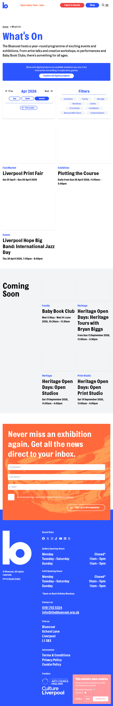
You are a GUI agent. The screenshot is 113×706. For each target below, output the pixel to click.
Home (5, 26)
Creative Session (97, 113)
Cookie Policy (51, 667)
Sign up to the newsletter (87, 509)
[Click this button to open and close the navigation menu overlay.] (107, 5)
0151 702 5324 (52, 610)
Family (85, 99)
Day (14, 98)
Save (88, 698)
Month (42, 98)
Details (78, 698)
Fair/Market (94, 108)
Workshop (77, 103)
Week (27, 98)
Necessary (83, 689)
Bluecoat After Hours (72, 113)
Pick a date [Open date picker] (29, 108)
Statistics (79, 692)
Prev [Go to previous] (9, 91)
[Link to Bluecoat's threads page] (69, 540)
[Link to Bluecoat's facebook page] (43, 540)
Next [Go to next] (49, 91)
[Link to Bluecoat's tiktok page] (56, 540)
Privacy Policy (52, 662)
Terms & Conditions (56, 657)
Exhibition (68, 99)
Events (93, 103)
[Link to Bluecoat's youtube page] (61, 540)
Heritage (100, 99)
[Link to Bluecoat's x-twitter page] (48, 540)
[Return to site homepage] (5, 5)
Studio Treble (14, 581)
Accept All (100, 698)
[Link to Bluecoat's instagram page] (52, 540)
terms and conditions (64, 499)
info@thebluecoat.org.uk (60, 615)
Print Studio (75, 108)
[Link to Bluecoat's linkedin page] (65, 540)
